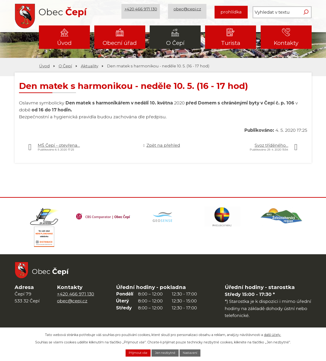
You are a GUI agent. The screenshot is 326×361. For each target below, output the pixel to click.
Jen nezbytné (165, 352)
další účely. (272, 334)
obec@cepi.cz (189, 12)
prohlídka (231, 12)
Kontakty (286, 43)
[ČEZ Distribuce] (44, 241)
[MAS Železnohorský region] (281, 218)
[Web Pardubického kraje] (222, 218)
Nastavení (195, 352)
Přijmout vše (133, 352)
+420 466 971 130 (142, 12)
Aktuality (89, 65)
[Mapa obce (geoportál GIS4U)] (163, 218)
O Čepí (175, 43)
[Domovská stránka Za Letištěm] (44, 218)
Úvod (64, 43)
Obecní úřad (120, 43)
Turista (230, 43)
